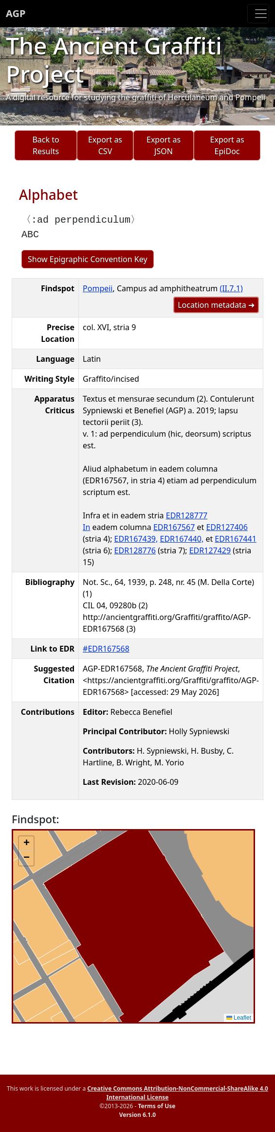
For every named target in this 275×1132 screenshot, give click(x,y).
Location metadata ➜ (216, 305)
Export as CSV (105, 145)
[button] (26, 843)
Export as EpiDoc (227, 145)
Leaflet (238, 1017)
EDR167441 (235, 538)
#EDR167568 (106, 648)
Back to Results (45, 145)
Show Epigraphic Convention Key (87, 259)
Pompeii (97, 288)
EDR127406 (226, 527)
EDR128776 (135, 550)
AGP (15, 13)
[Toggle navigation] (258, 13)
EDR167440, (181, 538)
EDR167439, (136, 538)
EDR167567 (174, 527)
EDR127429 (210, 550)
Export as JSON (164, 145)
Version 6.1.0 (137, 1115)
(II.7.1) (231, 288)
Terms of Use (156, 1106)
